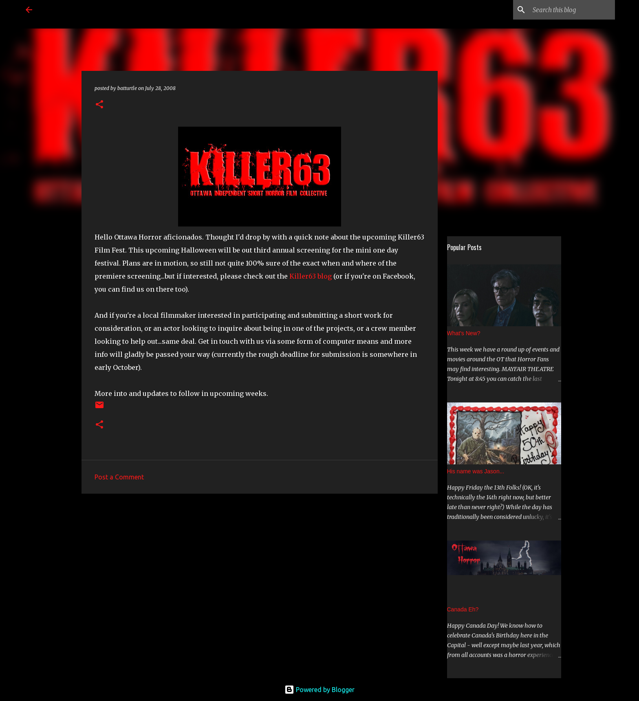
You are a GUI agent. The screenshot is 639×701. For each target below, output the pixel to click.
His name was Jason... (476, 471)
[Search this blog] (572, 10)
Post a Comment (119, 477)
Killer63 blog (310, 276)
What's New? (463, 333)
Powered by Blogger (319, 689)
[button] (99, 104)
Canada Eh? (463, 609)
